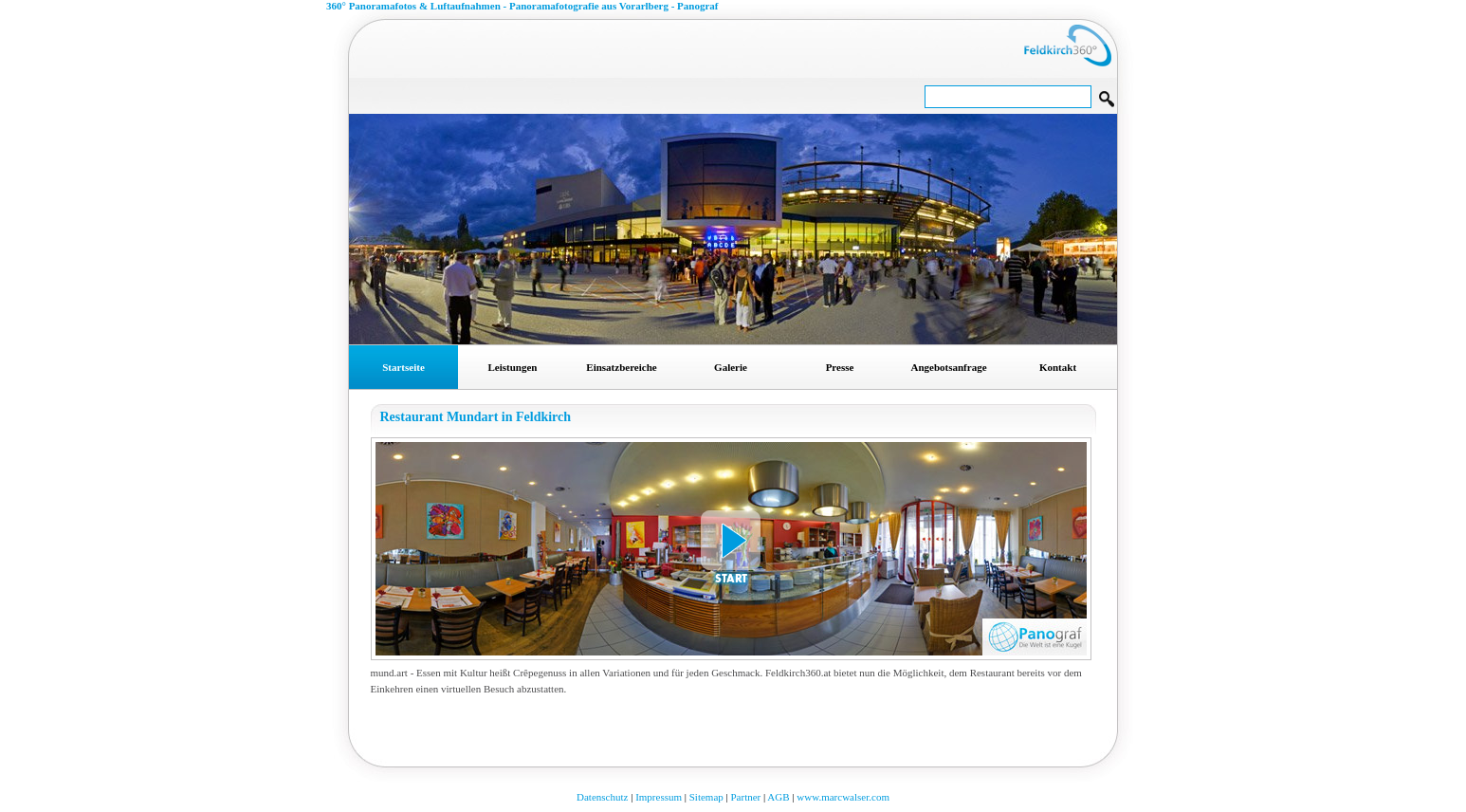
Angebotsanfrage (948, 367)
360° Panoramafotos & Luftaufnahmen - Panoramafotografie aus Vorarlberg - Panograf (522, 5)
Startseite (403, 367)
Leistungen (513, 367)
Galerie (730, 367)
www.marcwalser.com (843, 797)
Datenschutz (602, 797)
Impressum (658, 797)
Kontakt (1057, 367)
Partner (745, 797)
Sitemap (706, 797)
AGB (778, 797)
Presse (840, 367)
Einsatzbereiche (621, 367)
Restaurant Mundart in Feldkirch (476, 417)
